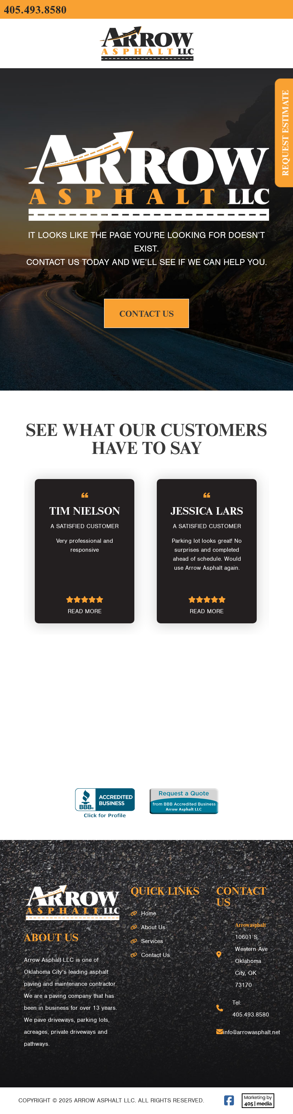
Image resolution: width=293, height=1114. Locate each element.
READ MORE (85, 611)
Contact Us (146, 313)
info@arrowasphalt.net (251, 1032)
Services (152, 941)
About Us (153, 927)
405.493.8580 (35, 9)
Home (148, 913)
